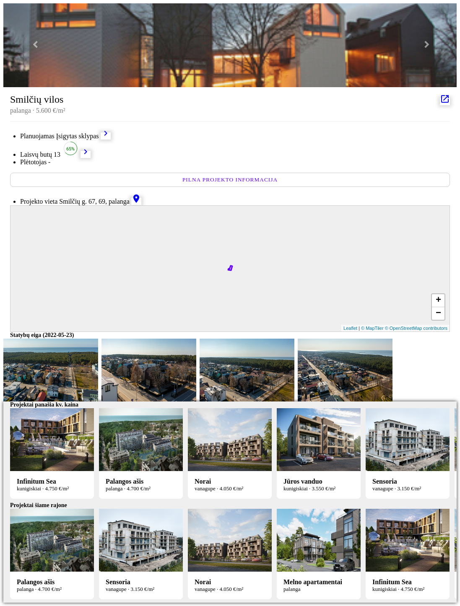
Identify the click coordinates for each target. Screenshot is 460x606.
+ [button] (438, 300)
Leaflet (350, 328)
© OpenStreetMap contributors (416, 328)
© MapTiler (372, 328)
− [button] (438, 313)
